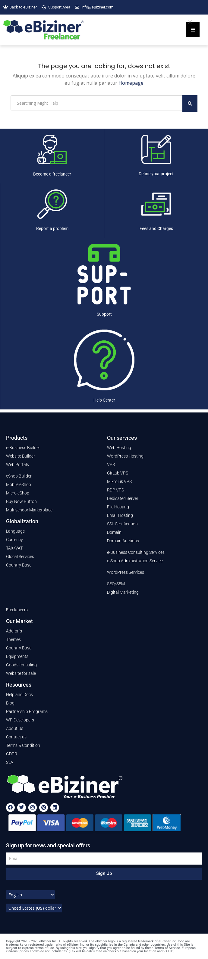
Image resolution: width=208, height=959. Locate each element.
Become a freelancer (52, 174)
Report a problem (52, 228)
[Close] (192, 21)
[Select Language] (30, 894)
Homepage (130, 83)
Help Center (104, 400)
